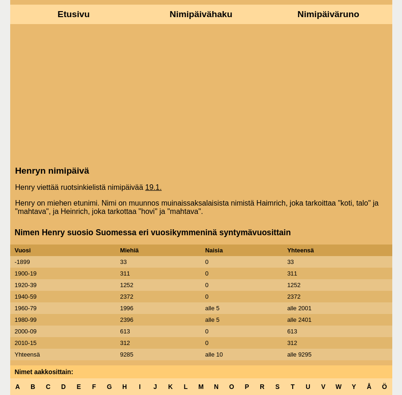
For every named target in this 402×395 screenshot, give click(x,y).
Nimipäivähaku (201, 14)
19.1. (153, 187)
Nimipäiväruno (328, 14)
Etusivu (73, 14)
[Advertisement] (201, 94)
